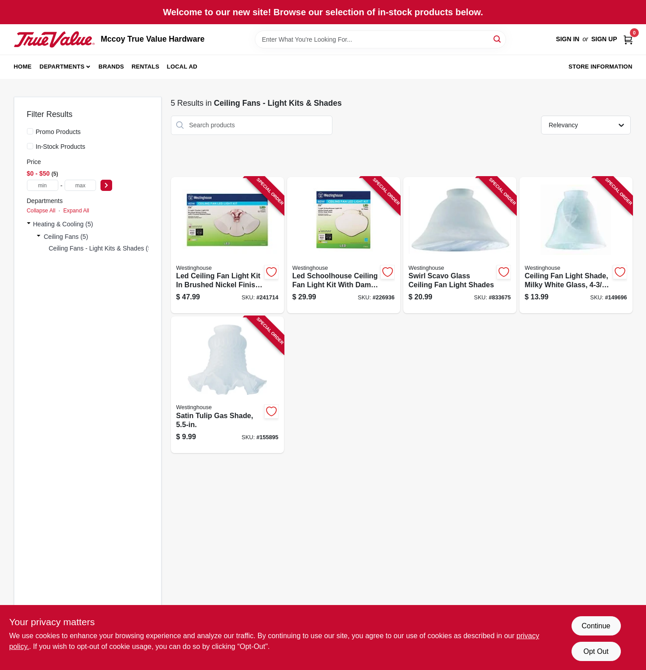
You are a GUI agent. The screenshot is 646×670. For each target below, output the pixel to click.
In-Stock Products (61, 146)
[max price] (80, 185)
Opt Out (595, 651)
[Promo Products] (30, 131)
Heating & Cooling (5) (63, 224)
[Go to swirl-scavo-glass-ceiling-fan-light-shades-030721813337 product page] (459, 245)
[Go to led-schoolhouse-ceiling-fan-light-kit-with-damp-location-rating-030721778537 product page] (343, 245)
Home (23, 66)
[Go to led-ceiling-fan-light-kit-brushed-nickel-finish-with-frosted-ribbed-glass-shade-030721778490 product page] (227, 245)
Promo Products (58, 132)
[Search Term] (380, 39)
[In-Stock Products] (30, 146)
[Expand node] (29, 224)
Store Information (600, 66)
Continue (595, 626)
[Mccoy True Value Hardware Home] (54, 39)
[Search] (497, 38)
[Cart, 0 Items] (628, 39)
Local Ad (182, 66)
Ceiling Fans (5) (66, 236)
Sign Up (604, 39)
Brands (111, 66)
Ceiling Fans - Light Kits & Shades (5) (101, 248)
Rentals (145, 66)
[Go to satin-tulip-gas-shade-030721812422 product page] (227, 384)
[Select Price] (106, 185)
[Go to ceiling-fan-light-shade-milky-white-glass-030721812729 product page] (576, 245)
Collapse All (41, 210)
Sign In (567, 39)
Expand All (76, 210)
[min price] (42, 185)
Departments (61, 66)
